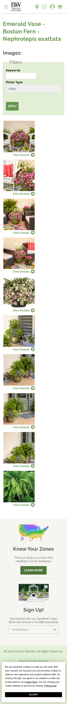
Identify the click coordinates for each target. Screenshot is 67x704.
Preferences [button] (50, 686)
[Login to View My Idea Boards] (44, 5)
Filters (15, 62)
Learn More (33, 570)
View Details (21, 154)
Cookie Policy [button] (31, 682)
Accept (33, 694)
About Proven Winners (33, 661)
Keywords (13, 70)
